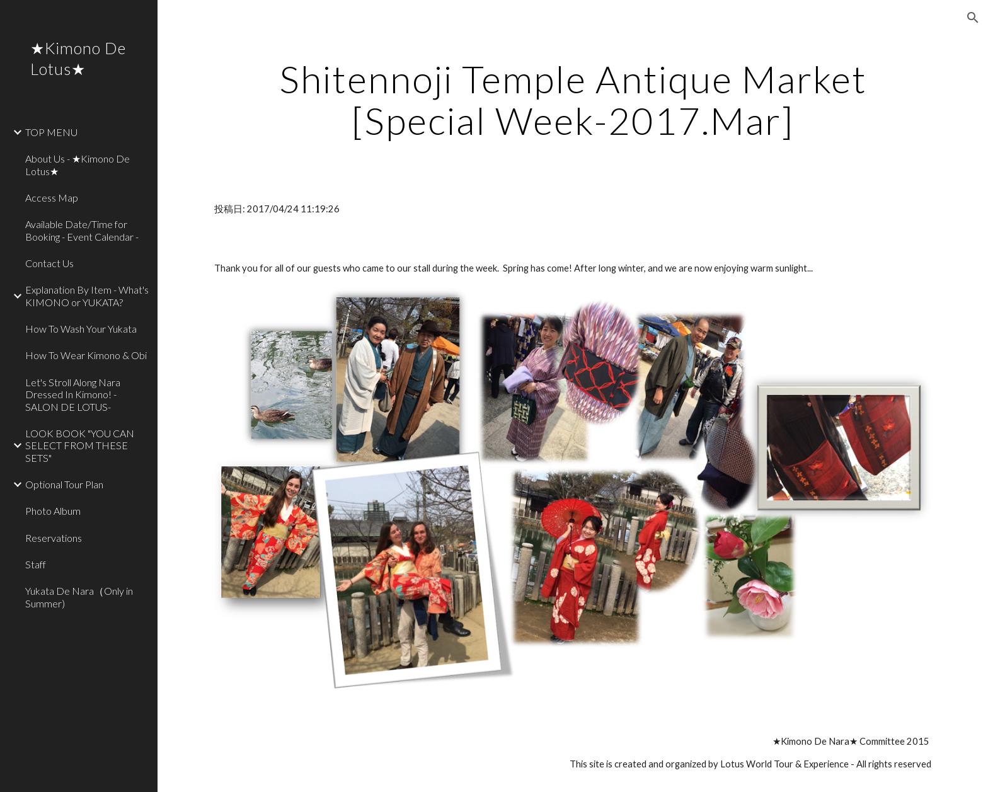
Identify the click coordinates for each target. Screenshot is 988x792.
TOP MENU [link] (51, 132)
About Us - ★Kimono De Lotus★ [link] (77, 164)
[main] (572, 99)
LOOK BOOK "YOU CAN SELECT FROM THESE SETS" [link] (79, 445)
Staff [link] (35, 564)
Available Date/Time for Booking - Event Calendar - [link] (82, 230)
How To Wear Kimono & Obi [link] (86, 355)
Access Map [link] (51, 198)
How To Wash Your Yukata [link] (81, 329)
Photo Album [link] (53, 511)
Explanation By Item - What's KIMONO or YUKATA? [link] (87, 295)
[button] (973, 18)
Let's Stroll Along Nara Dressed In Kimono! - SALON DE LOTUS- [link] (72, 394)
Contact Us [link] (49, 263)
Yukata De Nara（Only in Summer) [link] (79, 597)
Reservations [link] (53, 538)
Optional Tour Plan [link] (64, 484)
